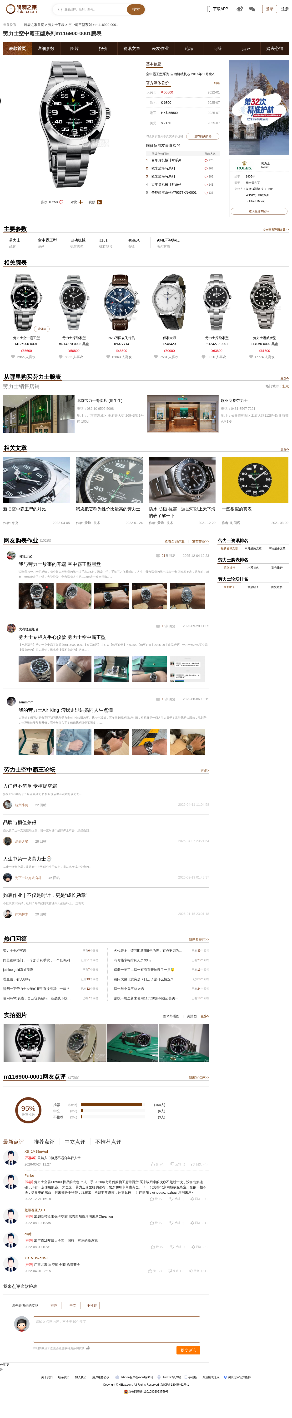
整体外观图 (171, 1016)
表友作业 (160, 48)
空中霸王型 (47, 240)
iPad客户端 (146, 1377)
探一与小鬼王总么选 (129, 989)
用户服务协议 (100, 1377)
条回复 (169, 556)
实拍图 (192, 1016)
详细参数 (46, 48)
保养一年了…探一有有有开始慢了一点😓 (144, 970)
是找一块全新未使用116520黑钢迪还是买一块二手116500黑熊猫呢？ (149, 998)
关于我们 (47, 1377)
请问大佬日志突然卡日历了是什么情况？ (144, 979)
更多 (284, 378)
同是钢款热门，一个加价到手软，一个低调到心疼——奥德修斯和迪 (38, 960)
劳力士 (265, 163)
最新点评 (13, 1142)
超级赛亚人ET (35, 1210)
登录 (269, 9)
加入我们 (80, 1377)
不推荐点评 (108, 1142)
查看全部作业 (175, 541)
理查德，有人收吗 (16, 979)
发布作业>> (200, 541)
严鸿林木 (21, 914)
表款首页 (17, 48)
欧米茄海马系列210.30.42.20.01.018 (161, 177)
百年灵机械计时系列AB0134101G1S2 (163, 161)
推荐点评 (44, 1142)
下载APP (217, 9)
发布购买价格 (202, 136)
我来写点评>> (199, 1077)
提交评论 (188, 1350)
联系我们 (64, 1377)
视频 (96, 202)
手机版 (191, 1377)
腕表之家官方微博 (239, 1377)
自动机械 (78, 240)
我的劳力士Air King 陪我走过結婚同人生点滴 (66, 710)
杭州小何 (21, 805)
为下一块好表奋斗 (28, 878)
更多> (205, 770)
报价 (103, 48)
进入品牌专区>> (259, 211)
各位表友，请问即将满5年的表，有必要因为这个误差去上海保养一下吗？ (149, 951)
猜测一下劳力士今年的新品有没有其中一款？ (36, 989)
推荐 (53, 1305)
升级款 (42, 329)
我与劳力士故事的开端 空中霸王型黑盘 (60, 564)
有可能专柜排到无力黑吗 (132, 960)
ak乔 (28, 1234)
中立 (73, 1305)
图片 (74, 48)
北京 (285, 386)
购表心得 (274, 48)
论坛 (189, 48)
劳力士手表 (56, 25)
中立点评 (75, 1142)
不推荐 (92, 1305)
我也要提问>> (199, 939)
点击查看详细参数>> (276, 229)
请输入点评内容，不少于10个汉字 (61, 1322)
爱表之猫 (21, 841)
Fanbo (29, 1175)
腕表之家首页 (34, 25)
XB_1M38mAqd (36, 1151)
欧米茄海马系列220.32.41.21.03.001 (161, 169)
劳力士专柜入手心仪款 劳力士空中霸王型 (62, 637)
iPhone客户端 (126, 1377)
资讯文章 (131, 48)
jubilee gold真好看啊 (18, 970)
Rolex (265, 167)
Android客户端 (169, 1377)
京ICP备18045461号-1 (174, 1384)
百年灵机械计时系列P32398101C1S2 (163, 185)
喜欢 (53, 202)
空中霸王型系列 (80, 25)
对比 (78, 202)
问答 (217, 48)
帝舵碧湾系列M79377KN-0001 (171, 192)
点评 (246, 48)
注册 (285, 9)
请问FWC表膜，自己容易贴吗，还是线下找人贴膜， (38, 998)
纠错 (217, 83)
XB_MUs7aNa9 (36, 1258)
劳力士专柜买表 (14, 951)
